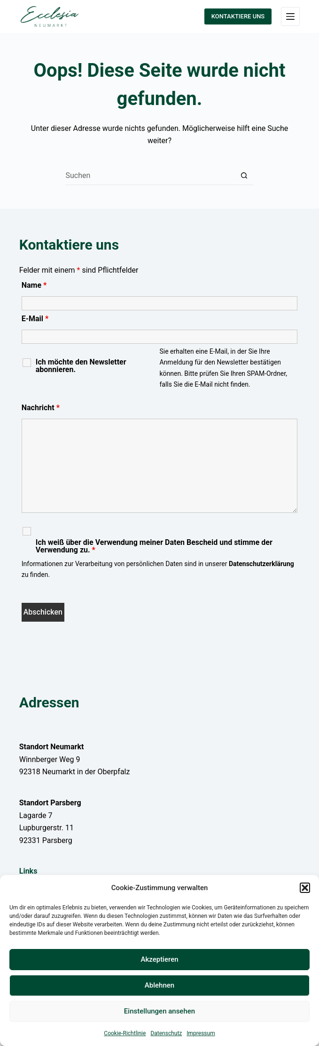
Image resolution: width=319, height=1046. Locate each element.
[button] (305, 887)
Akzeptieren (159, 959)
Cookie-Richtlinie (125, 1033)
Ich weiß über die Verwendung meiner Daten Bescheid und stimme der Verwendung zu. (154, 546)
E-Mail (35, 318)
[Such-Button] (243, 175)
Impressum (201, 1033)
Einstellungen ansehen (159, 1011)
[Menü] (290, 16)
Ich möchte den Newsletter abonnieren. (81, 365)
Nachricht (41, 407)
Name (34, 285)
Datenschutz (166, 1033)
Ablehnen (159, 985)
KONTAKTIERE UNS (238, 16)
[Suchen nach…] (149, 175)
